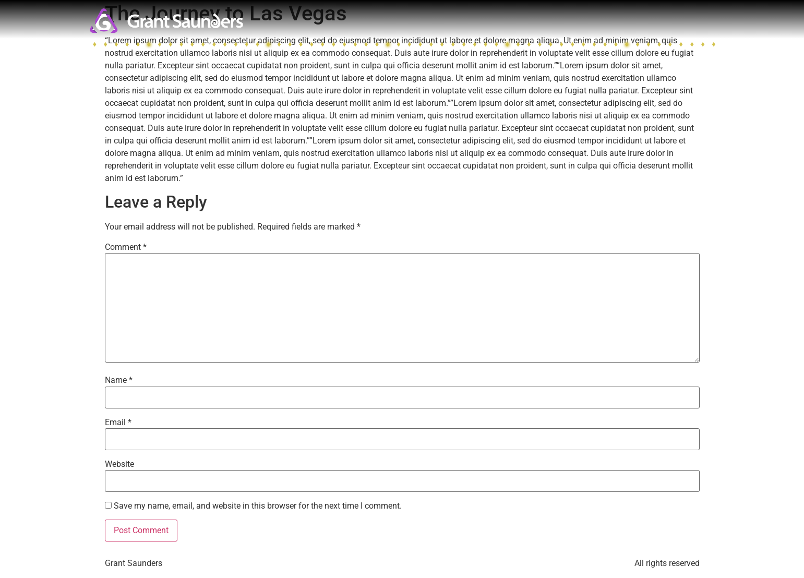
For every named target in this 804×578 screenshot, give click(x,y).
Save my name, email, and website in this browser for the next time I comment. (258, 506)
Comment (126, 247)
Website (119, 464)
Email (118, 422)
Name (119, 380)
